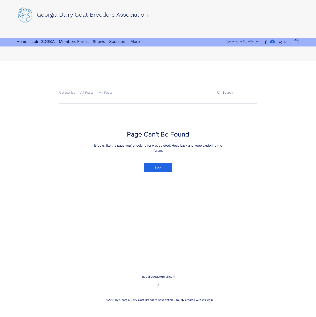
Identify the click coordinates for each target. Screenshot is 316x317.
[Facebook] (158, 286)
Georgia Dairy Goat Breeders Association (92, 14)
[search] (235, 92)
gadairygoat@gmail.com (242, 41)
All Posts (87, 92)
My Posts (106, 92)
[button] (296, 41)
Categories (67, 92)
